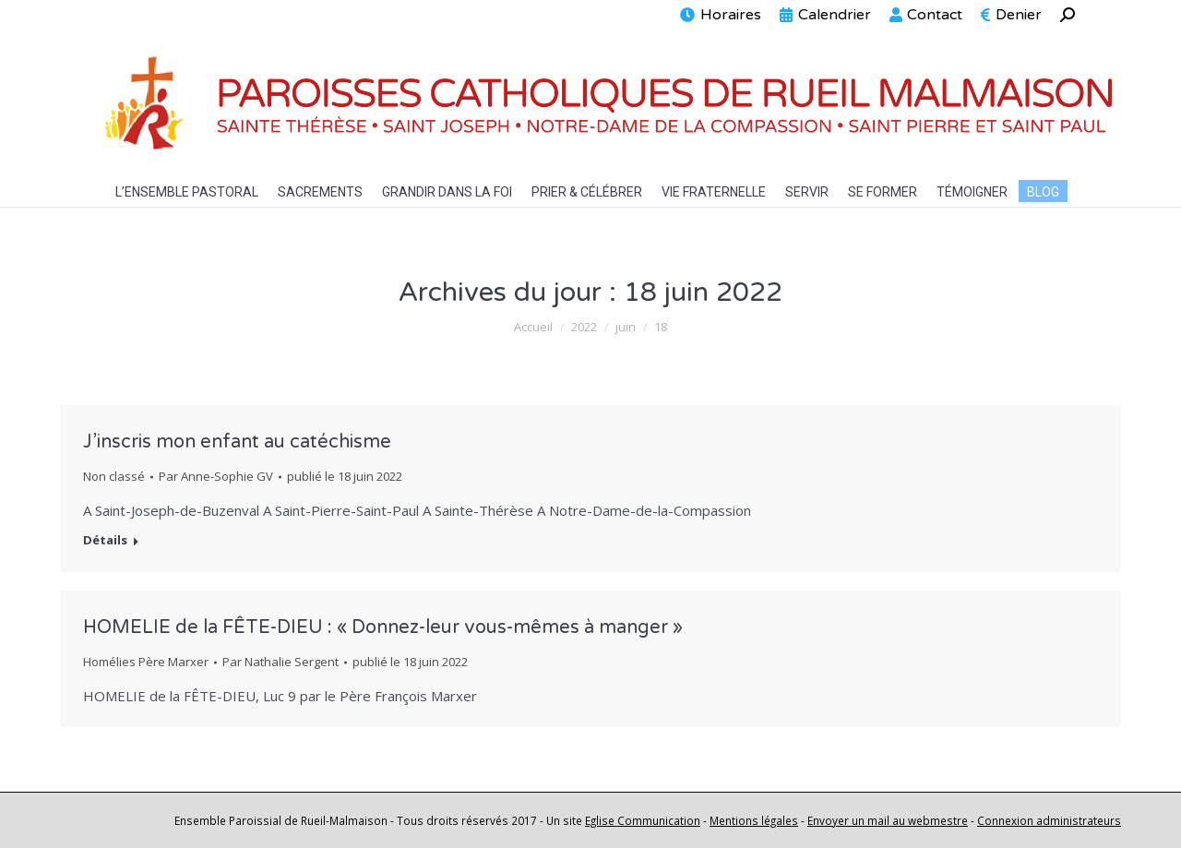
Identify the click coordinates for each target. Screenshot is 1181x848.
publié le (344, 476)
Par (216, 476)
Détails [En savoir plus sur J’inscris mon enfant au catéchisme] (105, 540)
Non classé (114, 476)
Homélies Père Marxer (146, 661)
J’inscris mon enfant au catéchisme (237, 442)
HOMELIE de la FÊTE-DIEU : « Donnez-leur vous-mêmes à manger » (383, 627)
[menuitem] (720, 15)
